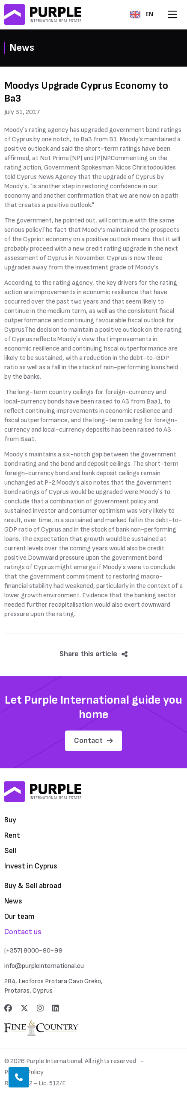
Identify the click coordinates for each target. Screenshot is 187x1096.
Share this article (93, 653)
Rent (12, 835)
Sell (10, 850)
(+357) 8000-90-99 (33, 951)
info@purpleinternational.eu (44, 966)
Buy (10, 819)
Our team (19, 916)
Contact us (23, 931)
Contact (93, 740)
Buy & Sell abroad (33, 885)
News (13, 901)
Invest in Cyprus (30, 866)
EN (141, 14)
